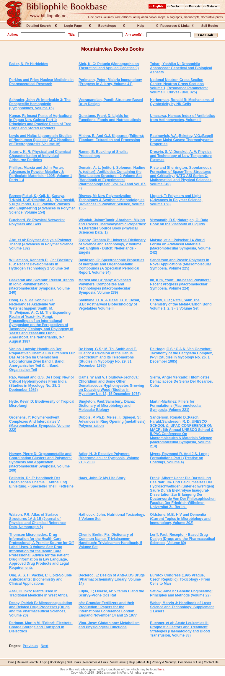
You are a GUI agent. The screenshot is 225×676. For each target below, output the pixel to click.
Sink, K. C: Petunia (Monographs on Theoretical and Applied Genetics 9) (109, 66)
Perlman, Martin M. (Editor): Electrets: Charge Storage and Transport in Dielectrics (41, 627)
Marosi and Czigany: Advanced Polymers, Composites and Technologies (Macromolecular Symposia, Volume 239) (105, 286)
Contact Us (211, 662)
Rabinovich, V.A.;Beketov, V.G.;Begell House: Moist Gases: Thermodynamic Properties (181, 140)
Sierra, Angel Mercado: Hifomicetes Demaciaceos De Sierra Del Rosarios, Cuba (181, 381)
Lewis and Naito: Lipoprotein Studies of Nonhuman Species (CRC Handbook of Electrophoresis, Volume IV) (41, 140)
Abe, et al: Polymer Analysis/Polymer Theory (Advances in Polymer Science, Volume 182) (41, 244)
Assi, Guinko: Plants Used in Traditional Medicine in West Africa (38, 593)
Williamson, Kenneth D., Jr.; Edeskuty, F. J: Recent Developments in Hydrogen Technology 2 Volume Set (41, 264)
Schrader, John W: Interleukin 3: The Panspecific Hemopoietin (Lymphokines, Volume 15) (40, 104)
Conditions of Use (189, 662)
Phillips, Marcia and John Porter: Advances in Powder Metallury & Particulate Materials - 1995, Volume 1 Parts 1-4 (40, 174)
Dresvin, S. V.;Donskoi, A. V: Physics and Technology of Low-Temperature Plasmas (181, 156)
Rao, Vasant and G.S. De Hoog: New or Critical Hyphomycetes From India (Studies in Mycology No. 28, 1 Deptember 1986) (41, 383)
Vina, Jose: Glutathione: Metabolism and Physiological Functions (109, 625)
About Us (143, 662)
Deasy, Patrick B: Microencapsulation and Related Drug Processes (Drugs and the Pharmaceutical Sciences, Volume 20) (40, 609)
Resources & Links (175, 25)
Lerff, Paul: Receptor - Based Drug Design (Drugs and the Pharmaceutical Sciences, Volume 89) (182, 539)
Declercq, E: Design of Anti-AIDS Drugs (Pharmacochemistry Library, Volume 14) (112, 579)
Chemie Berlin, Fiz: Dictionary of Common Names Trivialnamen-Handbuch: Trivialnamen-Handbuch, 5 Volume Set (110, 541)
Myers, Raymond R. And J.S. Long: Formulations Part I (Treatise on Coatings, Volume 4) (179, 458)
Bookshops (107, 25)
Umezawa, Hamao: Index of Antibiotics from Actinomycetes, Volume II (182, 118)
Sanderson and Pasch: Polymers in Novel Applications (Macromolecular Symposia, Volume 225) (180, 264)
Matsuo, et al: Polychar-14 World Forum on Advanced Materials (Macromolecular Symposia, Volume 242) (180, 246)
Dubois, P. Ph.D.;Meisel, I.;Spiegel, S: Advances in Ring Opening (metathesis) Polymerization (112, 421)
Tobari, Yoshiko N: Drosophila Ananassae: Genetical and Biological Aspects (181, 68)
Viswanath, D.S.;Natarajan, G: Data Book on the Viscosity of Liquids (179, 222)
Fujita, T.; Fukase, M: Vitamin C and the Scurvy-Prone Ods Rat (111, 593)
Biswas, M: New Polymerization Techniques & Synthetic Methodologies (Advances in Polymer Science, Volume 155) (111, 202)
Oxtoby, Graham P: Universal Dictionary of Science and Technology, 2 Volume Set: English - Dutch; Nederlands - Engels (112, 246)
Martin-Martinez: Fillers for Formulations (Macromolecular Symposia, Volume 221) (176, 405)
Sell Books (209, 25)
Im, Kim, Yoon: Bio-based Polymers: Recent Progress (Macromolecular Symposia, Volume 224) (180, 284)
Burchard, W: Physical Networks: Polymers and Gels (37, 222)
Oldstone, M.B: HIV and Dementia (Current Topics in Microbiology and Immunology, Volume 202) (180, 519)
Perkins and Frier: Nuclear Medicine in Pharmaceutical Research (41, 82)
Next (44, 646)
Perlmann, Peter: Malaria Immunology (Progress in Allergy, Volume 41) (110, 82)
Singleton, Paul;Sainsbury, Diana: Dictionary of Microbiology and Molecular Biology (107, 405)
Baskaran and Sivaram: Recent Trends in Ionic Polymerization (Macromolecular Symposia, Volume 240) (41, 286)
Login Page (73, 25)
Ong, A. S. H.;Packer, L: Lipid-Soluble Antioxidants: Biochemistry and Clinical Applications (40, 579)
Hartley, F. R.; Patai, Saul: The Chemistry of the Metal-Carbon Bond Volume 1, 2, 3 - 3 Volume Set (181, 304)
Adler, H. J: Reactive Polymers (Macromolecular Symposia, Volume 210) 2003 (109, 458)
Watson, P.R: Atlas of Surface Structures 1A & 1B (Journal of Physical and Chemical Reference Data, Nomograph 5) (37, 521)
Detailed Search (38, 25)
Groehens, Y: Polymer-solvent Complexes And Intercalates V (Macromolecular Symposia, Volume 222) (39, 423)
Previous (30, 646)
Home (10, 662)
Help (140, 25)
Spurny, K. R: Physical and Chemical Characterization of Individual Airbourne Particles (40, 156)
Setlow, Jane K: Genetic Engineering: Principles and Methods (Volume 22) (181, 593)
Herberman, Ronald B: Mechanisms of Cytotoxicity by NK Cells (182, 102)
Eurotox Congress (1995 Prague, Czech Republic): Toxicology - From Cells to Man (180, 579)
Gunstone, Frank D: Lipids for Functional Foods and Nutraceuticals (110, 118)
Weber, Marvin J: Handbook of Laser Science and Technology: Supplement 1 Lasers (182, 607)
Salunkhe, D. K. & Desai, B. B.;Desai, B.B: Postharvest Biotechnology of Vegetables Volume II (109, 304)
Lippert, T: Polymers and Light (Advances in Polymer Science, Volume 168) (176, 200)
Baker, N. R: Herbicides (28, 64)
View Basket (118, 662)
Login (43, 662)
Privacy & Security (164, 662)
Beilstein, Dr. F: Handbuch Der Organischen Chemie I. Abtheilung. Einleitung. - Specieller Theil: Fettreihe (41, 482)
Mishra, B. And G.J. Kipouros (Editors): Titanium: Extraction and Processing (111, 138)
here (161, 669)
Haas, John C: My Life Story (102, 478)
